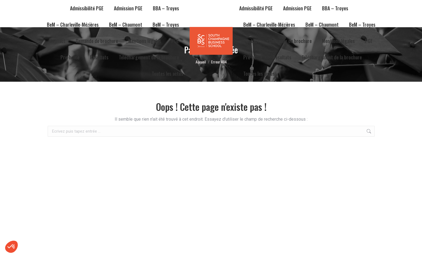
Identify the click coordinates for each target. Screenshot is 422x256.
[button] (11, 246)
